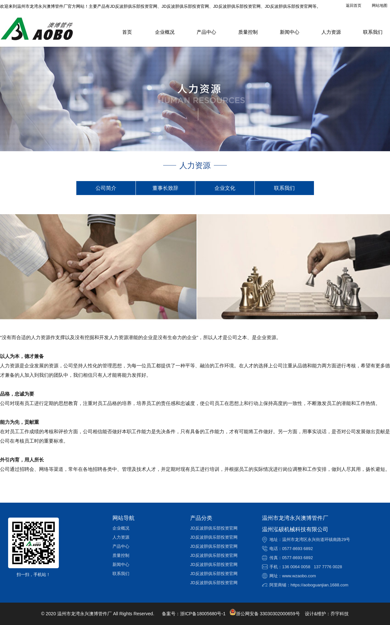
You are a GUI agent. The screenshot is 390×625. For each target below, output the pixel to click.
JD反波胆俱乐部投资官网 (214, 528)
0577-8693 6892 (297, 548)
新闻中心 (289, 32)
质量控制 (248, 32)
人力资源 (331, 32)
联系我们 (373, 32)
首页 (127, 32)
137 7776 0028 (328, 566)
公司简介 (106, 188)
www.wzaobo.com (299, 575)
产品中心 (206, 32)
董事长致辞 (165, 188)
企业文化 (224, 188)
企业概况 (165, 32)
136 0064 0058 (296, 566)
